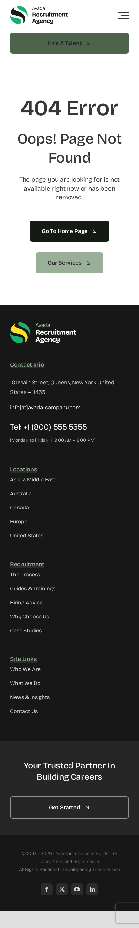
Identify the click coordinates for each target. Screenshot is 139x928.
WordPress (51, 861)
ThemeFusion (106, 869)
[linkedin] (92, 889)
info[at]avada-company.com (45, 407)
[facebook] (47, 889)
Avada (61, 853)
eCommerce (86, 861)
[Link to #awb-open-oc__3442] (123, 15)
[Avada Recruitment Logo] (39, 8)
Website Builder (93, 853)
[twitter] (62, 889)
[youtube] (77, 889)
